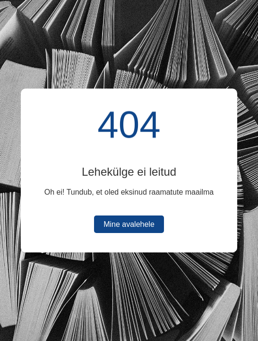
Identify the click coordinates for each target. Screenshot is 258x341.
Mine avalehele (129, 224)
